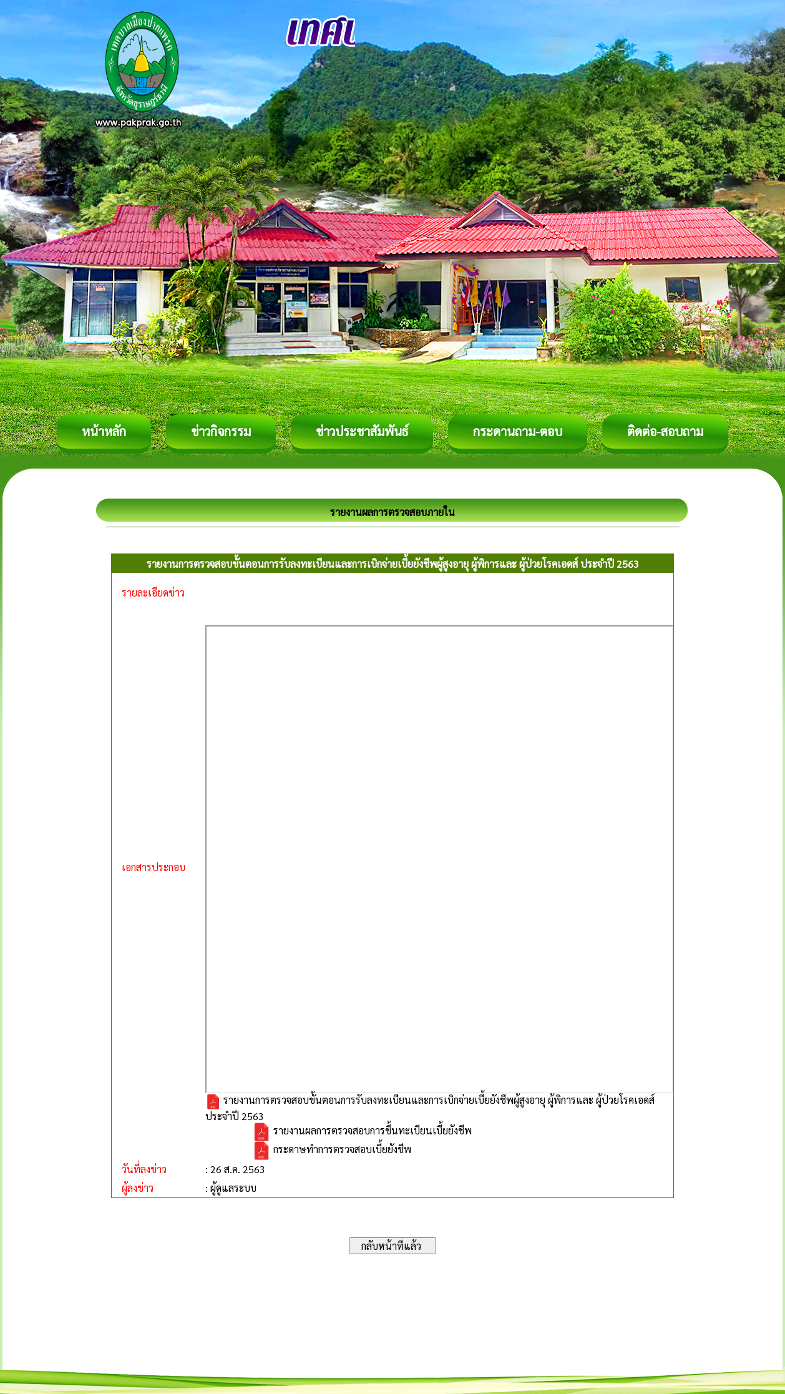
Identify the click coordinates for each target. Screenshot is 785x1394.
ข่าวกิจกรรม (221, 431)
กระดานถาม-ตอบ (517, 431)
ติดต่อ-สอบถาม (665, 431)
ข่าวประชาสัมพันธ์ (362, 431)
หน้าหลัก (104, 431)
